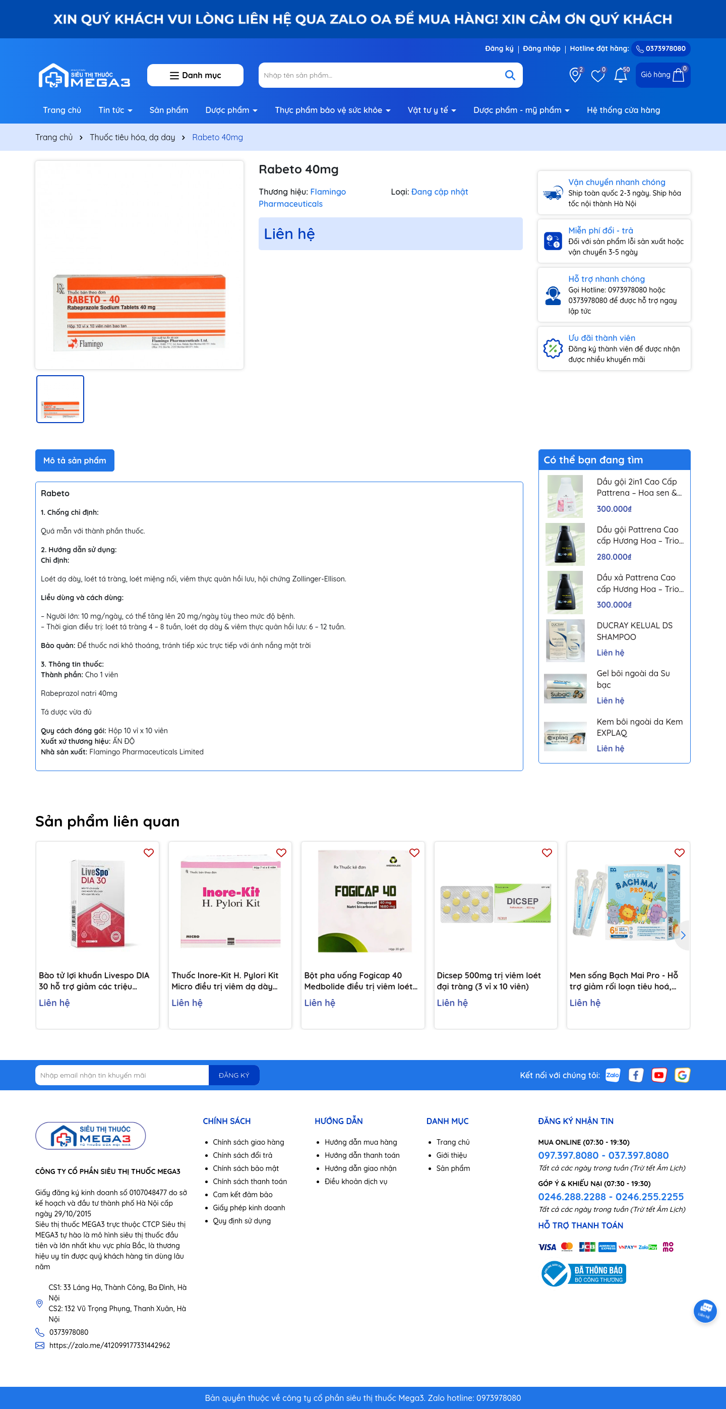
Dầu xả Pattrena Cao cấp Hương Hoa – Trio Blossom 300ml (638, 583)
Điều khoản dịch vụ (356, 1181)
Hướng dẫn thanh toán (362, 1155)
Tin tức (112, 110)
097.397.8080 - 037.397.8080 (603, 1155)
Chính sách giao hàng (248, 1142)
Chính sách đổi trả (243, 1155)
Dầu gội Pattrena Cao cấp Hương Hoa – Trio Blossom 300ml (638, 535)
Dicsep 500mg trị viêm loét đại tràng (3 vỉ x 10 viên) (489, 980)
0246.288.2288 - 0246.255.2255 (611, 1196)
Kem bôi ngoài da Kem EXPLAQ (640, 727)
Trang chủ (62, 110)
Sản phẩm (169, 110)
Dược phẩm (229, 110)
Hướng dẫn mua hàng (361, 1142)
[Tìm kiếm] (510, 75)
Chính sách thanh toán (250, 1181)
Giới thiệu (452, 1155)
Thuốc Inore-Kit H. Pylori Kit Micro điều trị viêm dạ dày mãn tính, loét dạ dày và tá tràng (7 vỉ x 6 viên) (224, 981)
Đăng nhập (542, 48)
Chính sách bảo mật (246, 1168)
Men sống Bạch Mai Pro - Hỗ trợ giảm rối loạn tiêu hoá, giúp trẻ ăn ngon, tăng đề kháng (624, 981)
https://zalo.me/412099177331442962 (109, 1345)
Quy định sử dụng (242, 1220)
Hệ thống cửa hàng (623, 110)
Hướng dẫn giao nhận (361, 1168)
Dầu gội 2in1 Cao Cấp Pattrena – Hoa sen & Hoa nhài (637, 488)
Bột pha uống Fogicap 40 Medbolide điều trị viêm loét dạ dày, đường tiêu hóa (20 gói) (358, 981)
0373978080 (661, 48)
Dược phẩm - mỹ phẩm (518, 110)
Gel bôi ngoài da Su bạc (633, 678)
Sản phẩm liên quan (107, 821)
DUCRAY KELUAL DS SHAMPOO (635, 630)
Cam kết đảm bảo (243, 1194)
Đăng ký (499, 48)
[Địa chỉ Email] (147, 1075)
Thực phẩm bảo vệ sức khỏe (330, 110)
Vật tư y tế (429, 110)
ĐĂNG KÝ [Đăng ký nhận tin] (234, 1075)
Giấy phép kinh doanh (249, 1207)
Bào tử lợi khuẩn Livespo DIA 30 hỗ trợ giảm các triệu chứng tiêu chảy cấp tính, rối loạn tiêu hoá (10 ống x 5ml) (94, 981)
